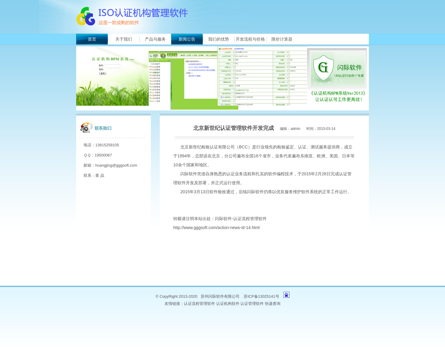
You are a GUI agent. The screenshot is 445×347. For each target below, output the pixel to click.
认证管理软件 (252, 303)
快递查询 (272, 303)
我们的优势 (218, 39)
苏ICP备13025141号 (261, 296)
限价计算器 (281, 39)
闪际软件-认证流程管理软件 (241, 218)
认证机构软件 (228, 303)
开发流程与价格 (250, 39)
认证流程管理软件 (199, 303)
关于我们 (123, 39)
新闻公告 (187, 39)
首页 (92, 39)
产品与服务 (155, 39)
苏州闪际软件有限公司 (220, 296)
